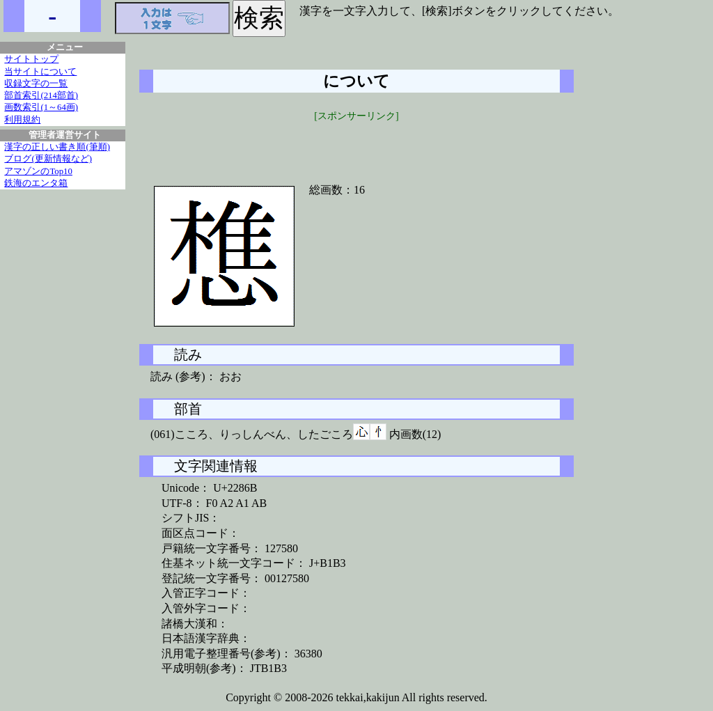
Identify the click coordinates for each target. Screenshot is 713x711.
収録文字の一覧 (36, 83)
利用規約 (22, 120)
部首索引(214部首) (41, 95)
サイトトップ (31, 59)
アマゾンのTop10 (38, 171)
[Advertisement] (356, 144)
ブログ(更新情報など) (48, 159)
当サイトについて (40, 72)
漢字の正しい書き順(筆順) (57, 147)
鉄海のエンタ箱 (36, 183)
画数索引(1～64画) (41, 107)
